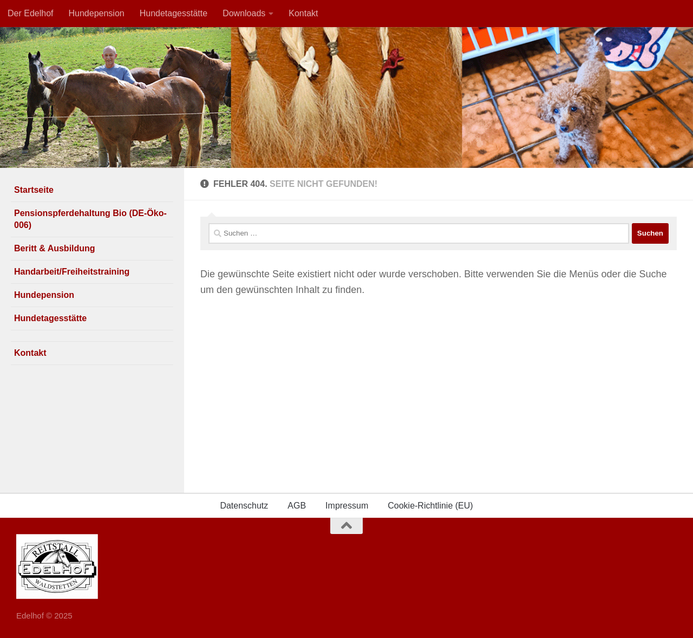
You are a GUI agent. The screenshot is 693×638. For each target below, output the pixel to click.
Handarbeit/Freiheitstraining (71, 271)
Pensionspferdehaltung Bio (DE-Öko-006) (90, 219)
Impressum (346, 505)
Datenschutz (244, 505)
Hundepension (97, 13)
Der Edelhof (31, 13)
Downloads (244, 13)
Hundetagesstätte (173, 13)
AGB (296, 505)
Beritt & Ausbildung (54, 248)
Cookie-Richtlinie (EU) (430, 505)
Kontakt (303, 13)
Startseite (34, 189)
